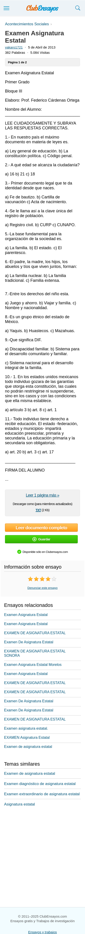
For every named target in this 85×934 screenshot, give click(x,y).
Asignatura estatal (19, 804)
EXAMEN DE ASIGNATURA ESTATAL (35, 633)
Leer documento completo (41, 527)
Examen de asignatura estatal (28, 747)
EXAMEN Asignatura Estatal (27, 737)
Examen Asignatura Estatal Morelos (32, 665)
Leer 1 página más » (42, 495)
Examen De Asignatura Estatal (28, 642)
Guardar (41, 539)
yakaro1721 (14, 47)
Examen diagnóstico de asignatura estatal (40, 784)
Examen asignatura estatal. (26, 728)
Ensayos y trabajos (42, 932)
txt (38, 509)
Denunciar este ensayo (42, 588)
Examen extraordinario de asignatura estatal (42, 794)
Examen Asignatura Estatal (26, 615)
